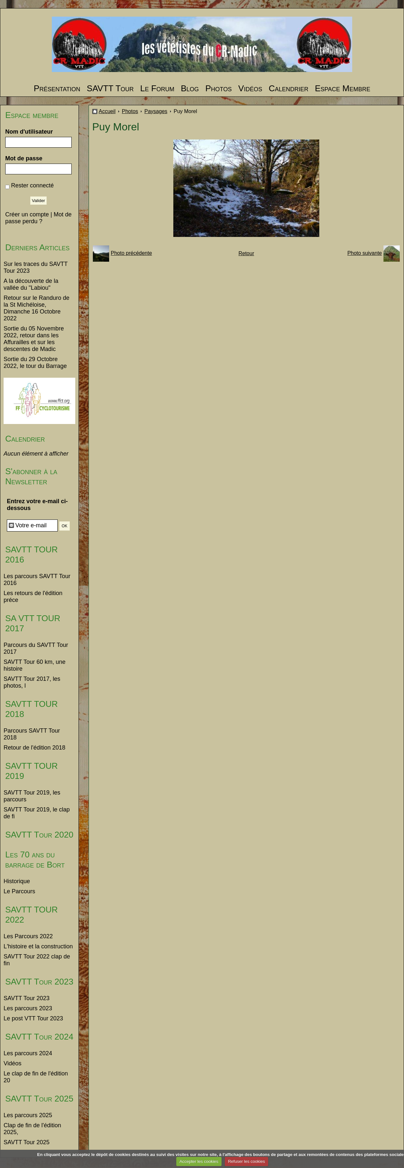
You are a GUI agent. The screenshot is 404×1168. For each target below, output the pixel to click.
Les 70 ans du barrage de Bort (35, 859)
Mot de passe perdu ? (38, 218)
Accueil (107, 111)
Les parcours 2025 (28, 1115)
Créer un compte (27, 214)
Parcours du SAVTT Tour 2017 (36, 648)
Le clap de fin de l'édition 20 (36, 1077)
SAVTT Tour (110, 88)
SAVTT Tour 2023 (39, 981)
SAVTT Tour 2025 (39, 1098)
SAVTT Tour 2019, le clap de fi (37, 813)
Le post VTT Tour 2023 (33, 1018)
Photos (218, 88)
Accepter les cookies (199, 1161)
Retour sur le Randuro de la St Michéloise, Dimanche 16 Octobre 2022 (36, 308)
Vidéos (250, 88)
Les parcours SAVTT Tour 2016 (37, 579)
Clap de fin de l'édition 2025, (32, 1128)
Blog (190, 88)
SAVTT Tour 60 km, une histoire (34, 665)
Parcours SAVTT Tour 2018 (32, 734)
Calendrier (289, 88)
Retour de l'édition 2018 (34, 747)
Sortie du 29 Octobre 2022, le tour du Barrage (35, 362)
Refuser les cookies (246, 1161)
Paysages (155, 111)
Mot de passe (23, 158)
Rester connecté (32, 185)
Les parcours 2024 (28, 1053)
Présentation (57, 88)
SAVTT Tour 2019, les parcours (32, 796)
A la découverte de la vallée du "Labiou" (31, 284)
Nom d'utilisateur (29, 131)
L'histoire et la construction (38, 946)
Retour (246, 253)
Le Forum (157, 88)
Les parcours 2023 (28, 1008)
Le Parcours (19, 891)
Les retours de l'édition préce (33, 596)
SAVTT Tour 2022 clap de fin (37, 960)
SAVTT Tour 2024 (39, 1037)
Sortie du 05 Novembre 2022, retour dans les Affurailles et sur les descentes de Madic (34, 338)
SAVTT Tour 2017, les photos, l (32, 682)
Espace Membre (342, 88)
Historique (17, 881)
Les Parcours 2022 (28, 936)
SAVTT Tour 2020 (39, 835)
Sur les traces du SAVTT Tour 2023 (35, 267)
